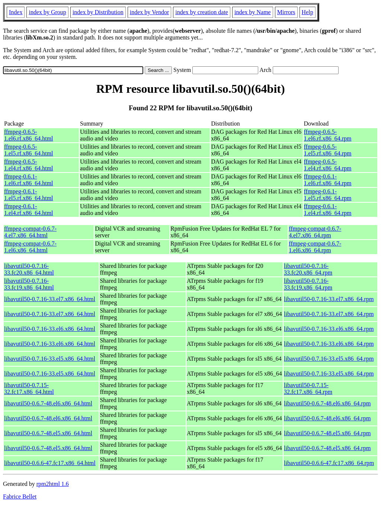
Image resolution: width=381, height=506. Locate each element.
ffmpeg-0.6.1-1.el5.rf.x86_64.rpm (328, 194)
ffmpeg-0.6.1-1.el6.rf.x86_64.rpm (328, 179)
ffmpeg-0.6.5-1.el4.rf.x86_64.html (28, 164)
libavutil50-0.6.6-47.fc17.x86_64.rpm (329, 463)
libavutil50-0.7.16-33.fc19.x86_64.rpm (308, 284)
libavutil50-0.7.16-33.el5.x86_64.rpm (329, 358)
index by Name (252, 12)
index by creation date (201, 12)
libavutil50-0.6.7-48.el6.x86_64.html (48, 403)
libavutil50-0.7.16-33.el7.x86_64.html (49, 299)
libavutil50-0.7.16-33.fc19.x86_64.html (29, 284)
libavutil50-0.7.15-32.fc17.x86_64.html (29, 388)
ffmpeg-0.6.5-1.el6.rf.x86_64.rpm (328, 135)
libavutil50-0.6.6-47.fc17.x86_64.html (50, 463)
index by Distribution (98, 12)
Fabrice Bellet (19, 496)
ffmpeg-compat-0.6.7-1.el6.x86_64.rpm (315, 246)
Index (15, 12)
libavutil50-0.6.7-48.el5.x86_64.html (48, 433)
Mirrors (286, 12)
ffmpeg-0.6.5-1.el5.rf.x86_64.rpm (328, 149)
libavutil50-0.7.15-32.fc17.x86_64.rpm (308, 388)
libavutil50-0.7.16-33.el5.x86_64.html (49, 358)
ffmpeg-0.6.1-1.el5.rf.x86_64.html (28, 194)
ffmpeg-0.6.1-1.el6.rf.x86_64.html (28, 179)
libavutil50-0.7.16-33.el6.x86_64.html (49, 329)
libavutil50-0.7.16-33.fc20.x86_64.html (29, 269)
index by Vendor (149, 12)
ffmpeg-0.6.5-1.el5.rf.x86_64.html (28, 149)
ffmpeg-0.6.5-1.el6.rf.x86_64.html (28, 135)
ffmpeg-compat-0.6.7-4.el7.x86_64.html (30, 231)
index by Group (47, 12)
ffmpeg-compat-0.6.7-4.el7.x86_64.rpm (315, 231)
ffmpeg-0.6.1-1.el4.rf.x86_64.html (28, 209)
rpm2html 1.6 (52, 484)
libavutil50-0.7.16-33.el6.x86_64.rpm (329, 329)
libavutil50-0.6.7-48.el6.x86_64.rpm (327, 403)
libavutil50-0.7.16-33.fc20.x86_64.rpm (308, 269)
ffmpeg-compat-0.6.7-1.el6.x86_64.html (30, 246)
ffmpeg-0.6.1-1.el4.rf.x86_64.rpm (328, 209)
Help (307, 12)
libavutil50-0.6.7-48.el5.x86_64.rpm (327, 433)
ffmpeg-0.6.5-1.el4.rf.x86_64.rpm (328, 164)
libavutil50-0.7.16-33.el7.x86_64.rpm (329, 299)
